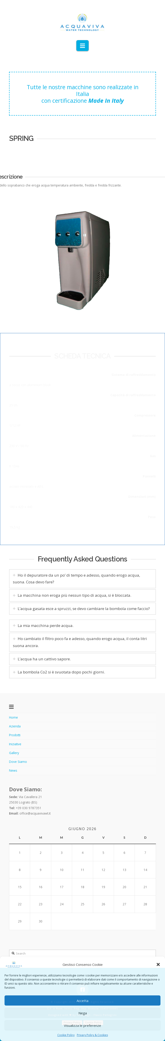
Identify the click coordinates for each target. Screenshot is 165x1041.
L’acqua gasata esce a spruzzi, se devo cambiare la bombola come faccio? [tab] (82, 608)
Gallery (14, 753)
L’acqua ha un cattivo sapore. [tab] (46, 658)
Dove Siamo (18, 761)
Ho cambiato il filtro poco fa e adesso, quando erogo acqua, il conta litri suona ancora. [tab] (82, 642)
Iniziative (15, 744)
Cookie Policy (66, 1035)
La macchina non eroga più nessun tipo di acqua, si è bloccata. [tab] (72, 595)
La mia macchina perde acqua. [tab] (47, 625)
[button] (158, 964)
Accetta (82, 1000)
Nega (82, 1013)
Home (13, 717)
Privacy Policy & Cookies (92, 1035)
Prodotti (14, 735)
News (13, 770)
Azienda (15, 726)
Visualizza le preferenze (82, 1025)
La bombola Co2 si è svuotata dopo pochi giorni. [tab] (63, 672)
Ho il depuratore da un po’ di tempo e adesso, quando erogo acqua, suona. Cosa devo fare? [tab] (74, 579)
